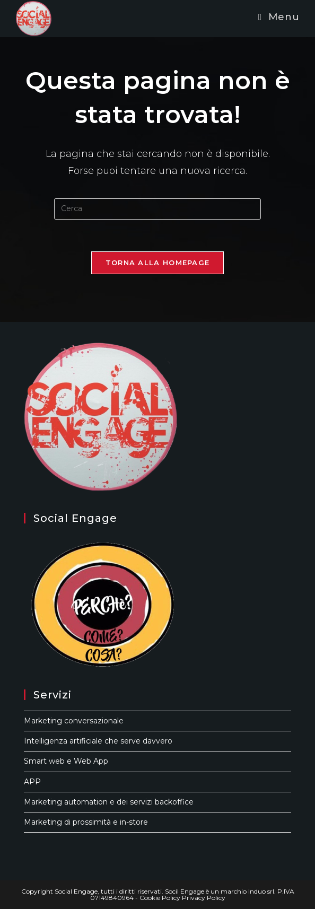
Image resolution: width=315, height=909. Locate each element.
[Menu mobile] (278, 17)
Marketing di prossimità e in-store (86, 822)
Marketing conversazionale (74, 721)
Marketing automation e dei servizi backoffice (109, 802)
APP (32, 781)
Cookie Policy (159, 898)
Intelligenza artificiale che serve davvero (98, 741)
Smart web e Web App (66, 761)
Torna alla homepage (158, 262)
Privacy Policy (203, 898)
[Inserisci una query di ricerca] (157, 209)
